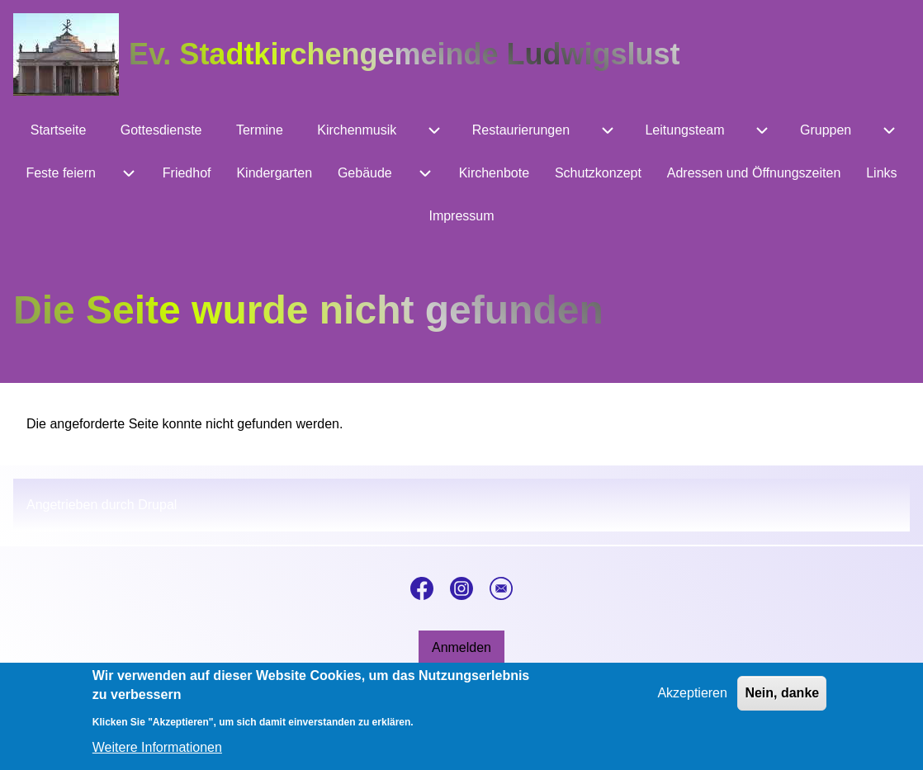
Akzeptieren (692, 702)
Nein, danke (782, 702)
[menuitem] (58, 130)
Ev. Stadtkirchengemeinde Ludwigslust (404, 54)
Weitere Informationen (157, 756)
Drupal (157, 505)
